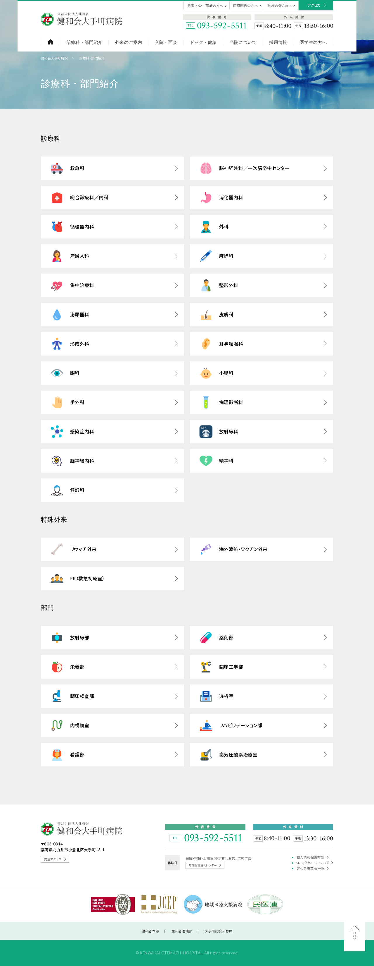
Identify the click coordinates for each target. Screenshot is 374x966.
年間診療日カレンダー (205, 865)
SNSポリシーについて (314, 863)
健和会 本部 (150, 931)
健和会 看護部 (182, 931)
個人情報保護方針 (312, 857)
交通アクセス (55, 859)
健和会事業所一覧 (312, 868)
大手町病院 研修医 (219, 931)
